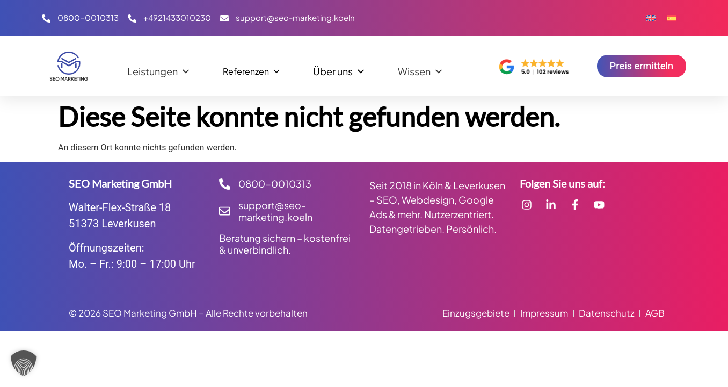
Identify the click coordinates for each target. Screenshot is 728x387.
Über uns (339, 69)
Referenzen (252, 69)
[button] (23, 363)
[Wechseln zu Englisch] (651, 18)
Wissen (420, 69)
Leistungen (159, 69)
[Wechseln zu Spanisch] (671, 18)
